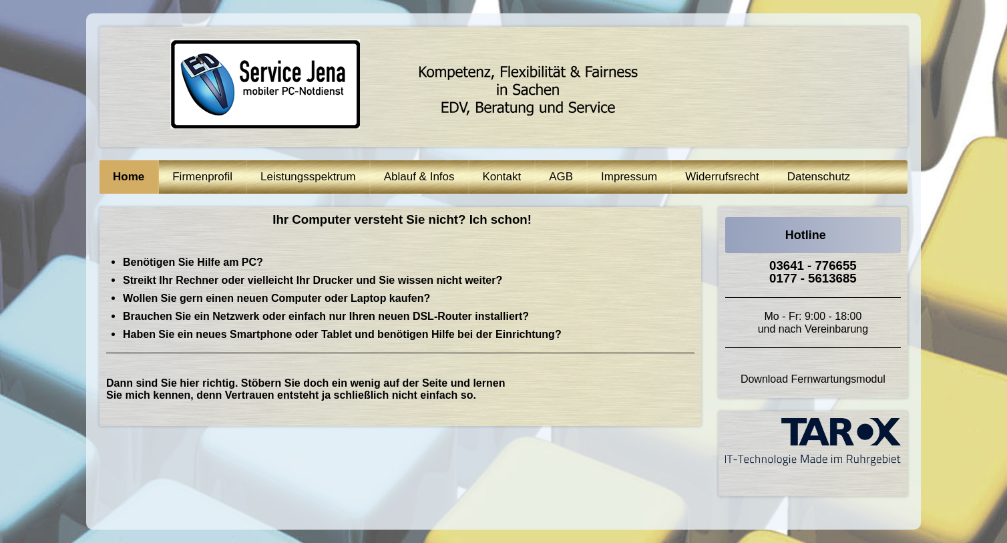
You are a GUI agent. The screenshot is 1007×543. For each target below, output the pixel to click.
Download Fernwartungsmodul (813, 379)
